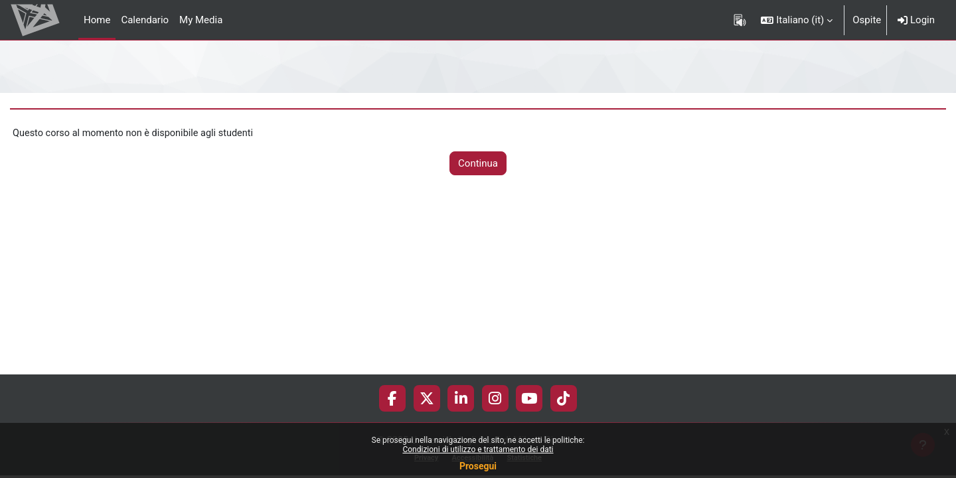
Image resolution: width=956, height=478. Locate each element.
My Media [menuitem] (200, 20)
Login (916, 20)
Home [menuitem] (97, 20)
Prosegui (478, 466)
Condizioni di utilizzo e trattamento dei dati (477, 449)
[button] (796, 20)
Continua (478, 164)
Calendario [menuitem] (145, 20)
